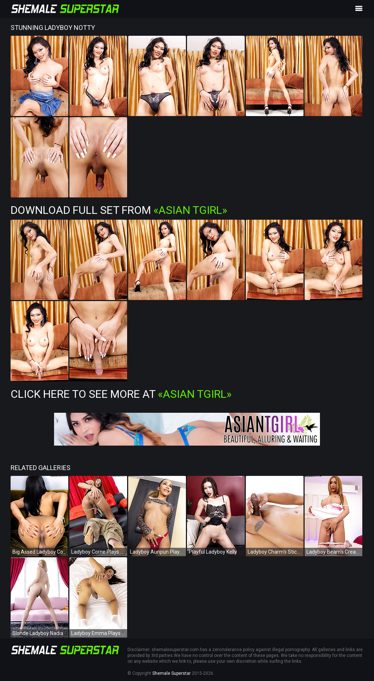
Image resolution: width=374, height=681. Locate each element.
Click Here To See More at (121, 394)
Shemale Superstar (171, 673)
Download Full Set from (119, 210)
